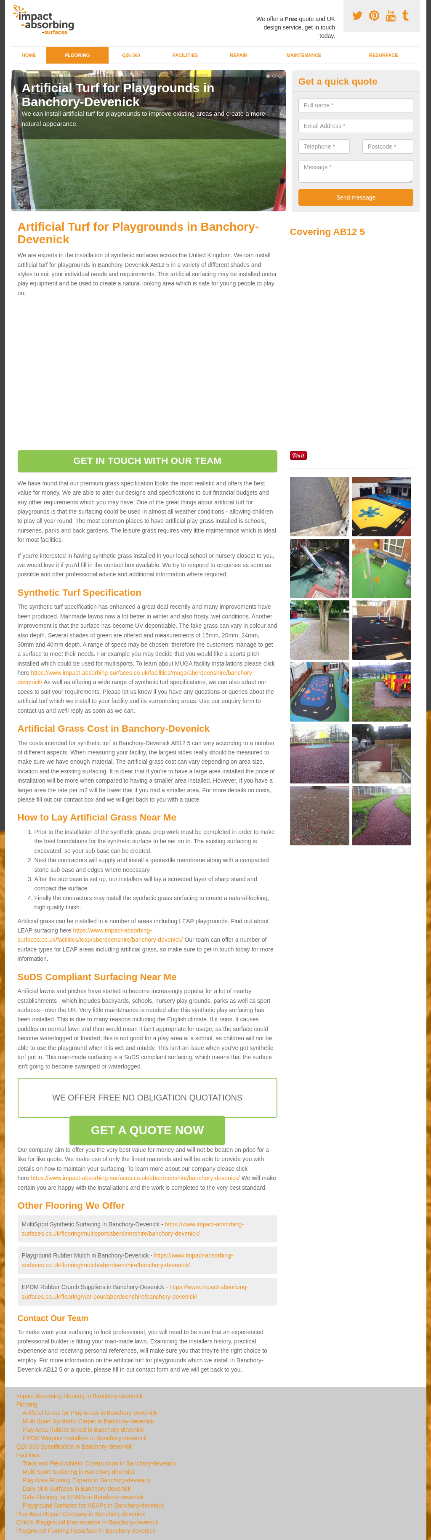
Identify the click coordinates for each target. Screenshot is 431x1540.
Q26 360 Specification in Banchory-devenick (74, 1446)
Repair (238, 55)
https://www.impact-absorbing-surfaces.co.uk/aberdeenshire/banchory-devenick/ (135, 1178)
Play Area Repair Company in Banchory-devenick (81, 1514)
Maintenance (304, 55)
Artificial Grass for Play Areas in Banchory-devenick (90, 1412)
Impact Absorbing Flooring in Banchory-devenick (79, 1396)
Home (29, 55)
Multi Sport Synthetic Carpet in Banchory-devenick (88, 1421)
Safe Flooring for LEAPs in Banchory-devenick (83, 1497)
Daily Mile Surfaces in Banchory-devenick (77, 1488)
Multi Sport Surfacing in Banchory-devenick (79, 1471)
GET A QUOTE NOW (147, 1130)
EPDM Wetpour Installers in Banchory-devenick (85, 1438)
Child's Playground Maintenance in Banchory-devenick (87, 1522)
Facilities (185, 55)
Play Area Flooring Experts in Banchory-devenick (86, 1480)
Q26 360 (131, 55)
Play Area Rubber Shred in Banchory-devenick (83, 1429)
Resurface (383, 55)
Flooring (77, 55)
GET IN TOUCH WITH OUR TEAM (147, 461)
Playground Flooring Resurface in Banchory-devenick (86, 1530)
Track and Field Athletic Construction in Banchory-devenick (99, 1463)
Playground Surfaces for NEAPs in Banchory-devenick (94, 1505)
